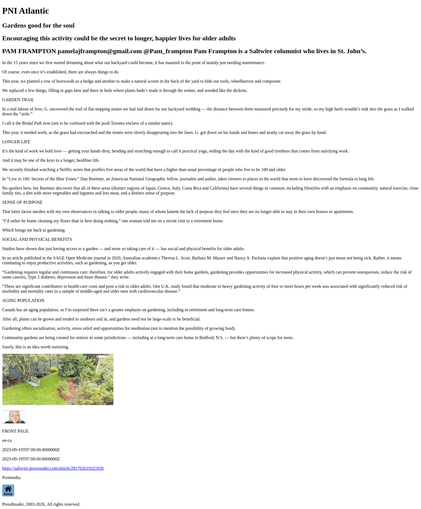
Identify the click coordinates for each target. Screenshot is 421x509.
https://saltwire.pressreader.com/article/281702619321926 (53, 468)
